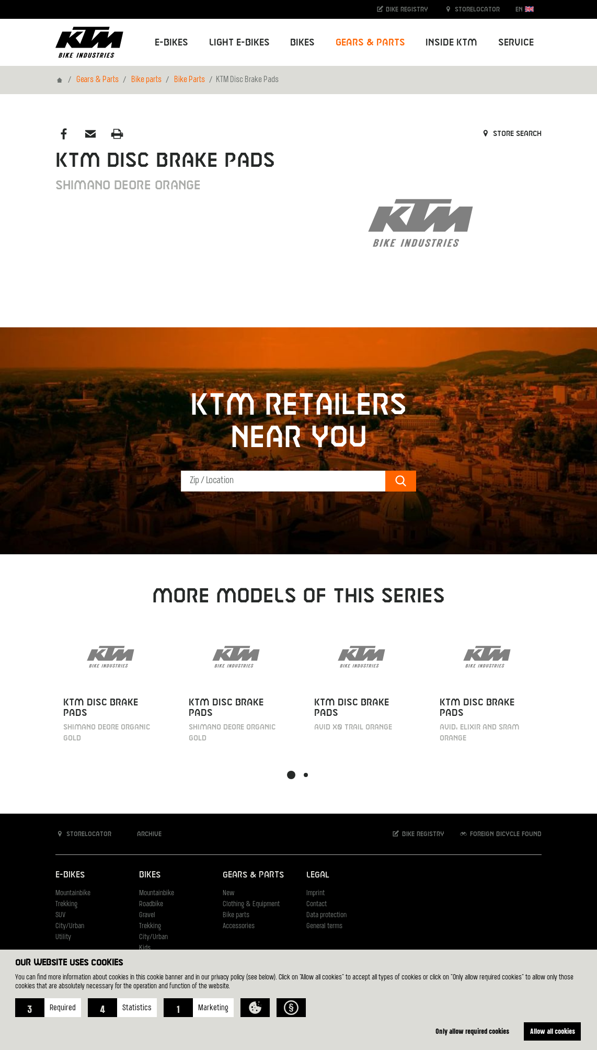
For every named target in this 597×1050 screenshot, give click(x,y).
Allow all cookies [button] (552, 1031)
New (228, 893)
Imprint (315, 893)
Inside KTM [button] (451, 43)
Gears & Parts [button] (370, 43)
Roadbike (151, 904)
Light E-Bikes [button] (239, 43)
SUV (60, 915)
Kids (145, 948)
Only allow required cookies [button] (472, 1031)
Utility (63, 937)
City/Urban (69, 926)
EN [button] (524, 9)
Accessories (239, 926)
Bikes (149, 875)
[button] (48, 1007)
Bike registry (402, 9)
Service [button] (516, 43)
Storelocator (472, 9)
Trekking (66, 904)
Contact (316, 904)
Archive (144, 833)
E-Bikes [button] (171, 43)
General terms (324, 926)
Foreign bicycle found (500, 833)
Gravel (147, 915)
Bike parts (146, 80)
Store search (511, 134)
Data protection (326, 915)
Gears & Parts (97, 80)
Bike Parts (189, 80)
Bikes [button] (302, 43)
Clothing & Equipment (251, 904)
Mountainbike (72, 893)
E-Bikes (70, 875)
